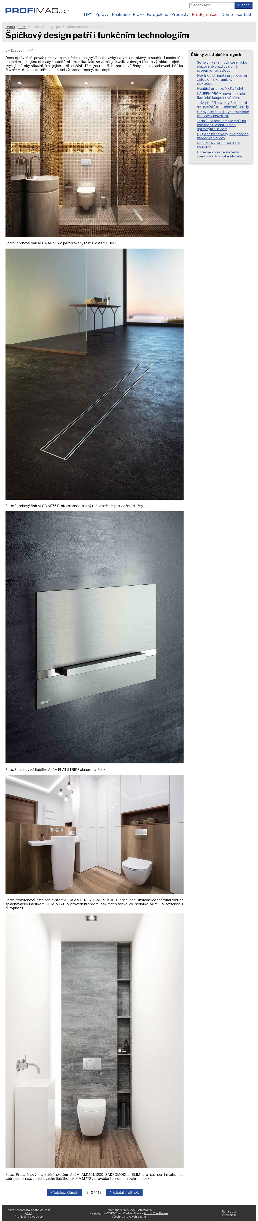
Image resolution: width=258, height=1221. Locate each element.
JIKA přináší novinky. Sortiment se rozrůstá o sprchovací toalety (223, 105)
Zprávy (102, 14)
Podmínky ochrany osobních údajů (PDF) (28, 1211)
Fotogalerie (157, 14)
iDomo (227, 14)
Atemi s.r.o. (145, 1209)
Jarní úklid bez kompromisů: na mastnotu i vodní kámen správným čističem (221, 125)
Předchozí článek (64, 1193)
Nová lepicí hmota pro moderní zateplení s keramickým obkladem (222, 80)
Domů (10, 27)
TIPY (87, 14)
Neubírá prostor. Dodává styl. (220, 89)
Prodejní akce (204, 14)
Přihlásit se (229, 1215)
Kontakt (243, 14)
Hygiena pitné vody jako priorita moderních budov (222, 136)
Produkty (180, 14)
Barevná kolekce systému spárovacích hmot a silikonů (219, 154)
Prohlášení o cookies (29, 1216)
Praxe (138, 14)
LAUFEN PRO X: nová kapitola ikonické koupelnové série (221, 96)
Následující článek (124, 1193)
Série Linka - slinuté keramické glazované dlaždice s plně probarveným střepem (222, 66)
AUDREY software (156, 1213)
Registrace (229, 1211)
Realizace (121, 14)
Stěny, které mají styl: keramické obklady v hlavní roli (223, 114)
